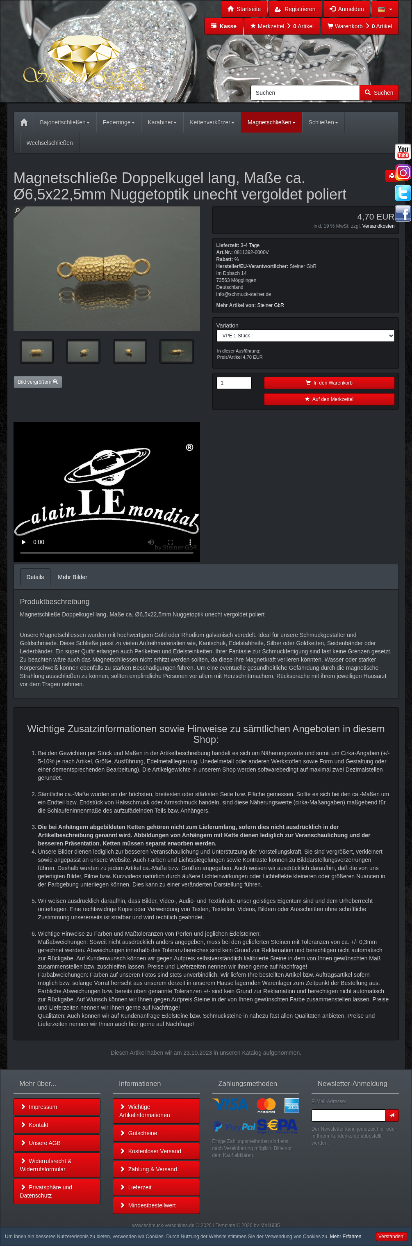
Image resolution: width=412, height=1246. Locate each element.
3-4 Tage (250, 245)
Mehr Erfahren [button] (346, 1236)
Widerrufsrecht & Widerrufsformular (46, 1165)
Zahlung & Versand (148, 1169)
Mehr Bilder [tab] (72, 577)
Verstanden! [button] (391, 1236)
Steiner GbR (270, 305)
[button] (385, 9)
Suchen (379, 92)
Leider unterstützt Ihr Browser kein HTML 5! (107, 492)
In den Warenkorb (329, 383)
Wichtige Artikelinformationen (144, 1111)
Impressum (38, 1107)
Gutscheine (138, 1133)
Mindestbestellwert (147, 1205)
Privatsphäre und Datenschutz (46, 1191)
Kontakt (34, 1125)
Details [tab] (35, 577)
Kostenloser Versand (150, 1151)
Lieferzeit (135, 1187)
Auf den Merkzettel (329, 399)
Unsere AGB (40, 1143)
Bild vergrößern (38, 382)
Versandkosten (378, 226)
